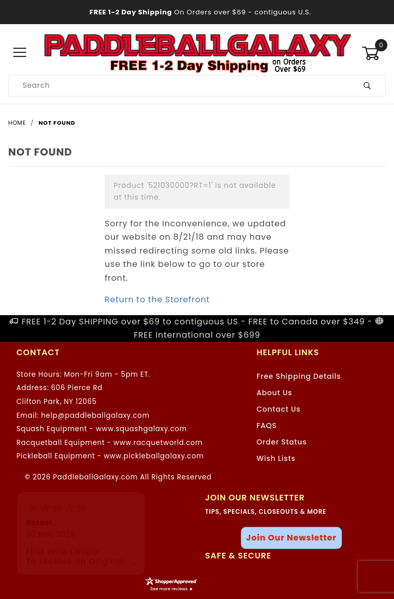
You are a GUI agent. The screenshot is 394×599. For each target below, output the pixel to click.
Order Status (282, 442)
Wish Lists (276, 458)
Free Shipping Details (299, 376)
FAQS (267, 425)
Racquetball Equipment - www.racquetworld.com (109, 443)
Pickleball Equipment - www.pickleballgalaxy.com (110, 456)
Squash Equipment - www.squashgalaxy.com (101, 429)
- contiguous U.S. (197, 12)
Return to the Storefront (157, 299)
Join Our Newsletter (291, 538)
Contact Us (279, 409)
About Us (274, 393)
